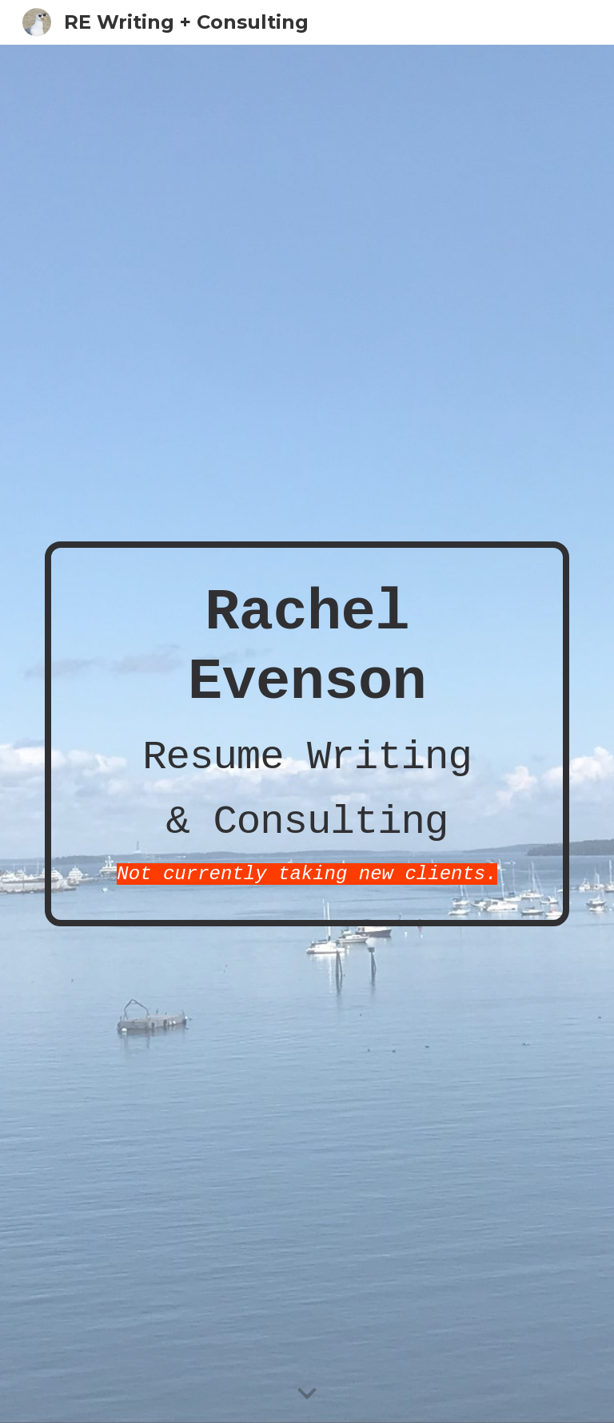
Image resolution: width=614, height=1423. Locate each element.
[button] (307, 1394)
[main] (306, 733)
